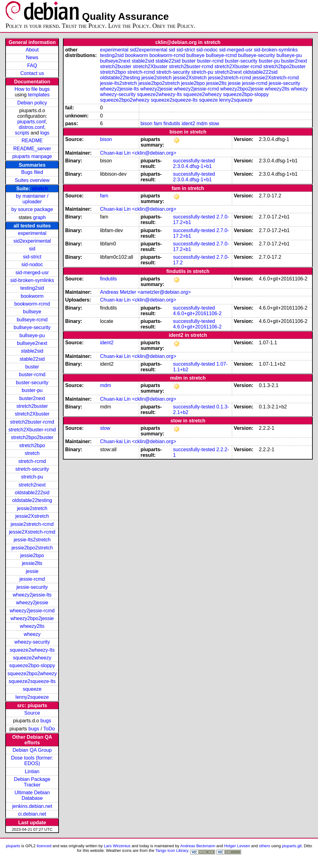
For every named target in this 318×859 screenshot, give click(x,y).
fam (158, 123)
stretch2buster (32, 406)
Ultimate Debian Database (32, 795)
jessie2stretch (32, 508)
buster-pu (32, 390)
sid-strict (32, 256)
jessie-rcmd (32, 579)
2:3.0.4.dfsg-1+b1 (192, 166)
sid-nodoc (32, 264)
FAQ (32, 65)
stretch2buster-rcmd (32, 422)
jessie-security (32, 587)
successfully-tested (194, 160)
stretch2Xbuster (32, 413)
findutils (171, 123)
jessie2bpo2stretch (32, 547)
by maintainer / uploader (32, 198)
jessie (32, 571)
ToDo (49, 728)
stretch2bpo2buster (32, 437)
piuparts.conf (31, 121)
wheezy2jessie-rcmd (32, 610)
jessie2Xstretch (32, 516)
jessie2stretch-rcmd (32, 524)
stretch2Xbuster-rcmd (32, 429)
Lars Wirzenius (117, 846)
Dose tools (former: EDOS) (32, 760)
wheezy (32, 634)
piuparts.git (292, 846)
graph (39, 217)
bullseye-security (32, 327)
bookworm (32, 296)
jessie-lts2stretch (32, 539)
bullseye (32, 311)
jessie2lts (32, 563)
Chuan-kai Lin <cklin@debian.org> (138, 153)
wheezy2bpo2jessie (32, 618)
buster (32, 366)
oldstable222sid (32, 492)
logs (44, 132)
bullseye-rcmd (32, 319)
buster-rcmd (32, 374)
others (264, 846)
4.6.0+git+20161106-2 (197, 313)
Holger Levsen (237, 846)
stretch (39, 188)
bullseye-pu (32, 335)
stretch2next (32, 484)
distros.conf (31, 127)
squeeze (32, 689)
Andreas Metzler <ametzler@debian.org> (145, 292)
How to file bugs (32, 89)
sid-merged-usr (32, 272)
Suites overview (32, 180)
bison (146, 123)
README (31, 140)
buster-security (32, 382)
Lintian (32, 771)
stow (214, 123)
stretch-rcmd (32, 461)
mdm (202, 123)
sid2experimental (32, 241)
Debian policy (32, 102)
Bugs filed (32, 172)
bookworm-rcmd (32, 303)
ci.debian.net (32, 814)
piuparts (13, 846)
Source (32, 713)
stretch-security (32, 469)
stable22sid (32, 359)
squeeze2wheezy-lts (32, 650)
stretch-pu (32, 476)
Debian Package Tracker (32, 782)
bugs (45, 720)
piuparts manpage (32, 156)
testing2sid (32, 288)
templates (38, 94)
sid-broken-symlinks (32, 280)
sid (32, 248)
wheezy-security (32, 642)
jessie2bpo (32, 555)
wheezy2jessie (32, 602)
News (32, 57)
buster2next (32, 398)
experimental (32, 233)
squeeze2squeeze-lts (32, 681)
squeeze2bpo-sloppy (32, 665)
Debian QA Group (32, 750)
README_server (32, 148)
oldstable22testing (32, 500)
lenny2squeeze (32, 697)
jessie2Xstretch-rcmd (32, 532)
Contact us (32, 73)
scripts (22, 132)
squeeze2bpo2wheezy (32, 673)
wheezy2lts (32, 626)
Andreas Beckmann (197, 846)
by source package (32, 209)
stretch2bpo (32, 445)
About (32, 49)
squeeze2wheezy (32, 657)
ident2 (188, 123)
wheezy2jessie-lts (32, 594)
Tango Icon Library (171, 850)
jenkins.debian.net (32, 806)
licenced (44, 846)
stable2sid (32, 351)
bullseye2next (32, 343)
